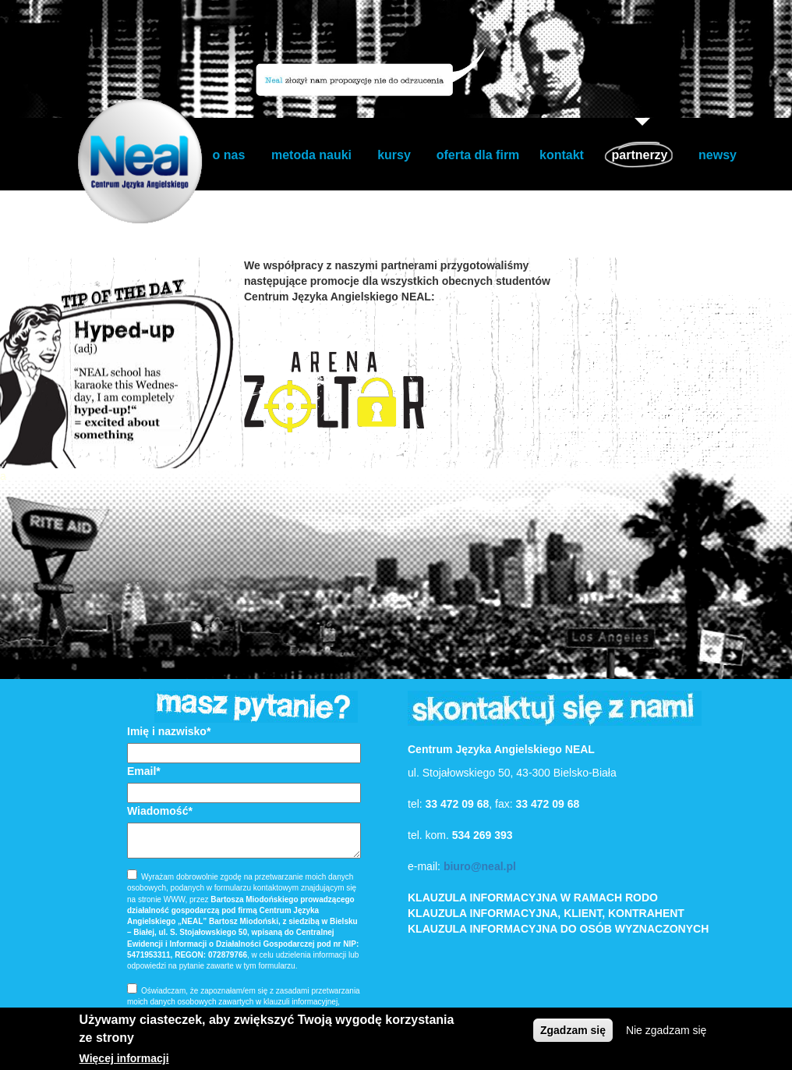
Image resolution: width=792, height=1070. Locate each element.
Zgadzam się (573, 1030)
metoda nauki (311, 155)
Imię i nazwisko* (168, 731)
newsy (717, 155)
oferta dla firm (478, 155)
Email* (144, 771)
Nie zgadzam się (666, 1030)
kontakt (561, 155)
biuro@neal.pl (480, 866)
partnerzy (639, 155)
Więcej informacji (124, 1058)
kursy (394, 155)
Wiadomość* (160, 811)
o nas (229, 155)
